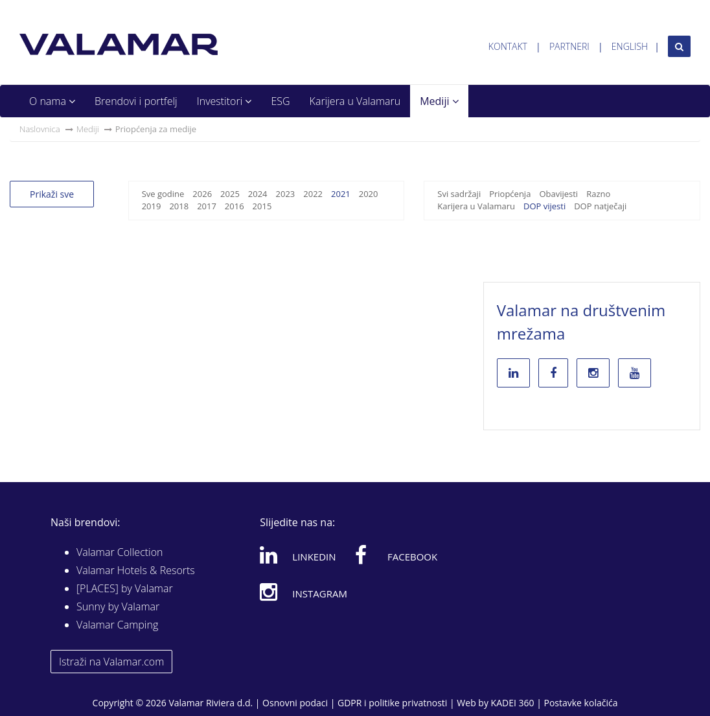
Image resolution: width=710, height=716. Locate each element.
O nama (52, 101)
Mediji (439, 101)
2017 (206, 206)
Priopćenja (510, 194)
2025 (230, 194)
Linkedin (298, 554)
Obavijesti (558, 194)
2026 (202, 194)
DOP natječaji (600, 206)
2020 (368, 194)
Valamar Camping (117, 625)
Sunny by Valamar (117, 606)
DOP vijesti (544, 206)
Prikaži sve (52, 194)
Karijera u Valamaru (355, 101)
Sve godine (163, 194)
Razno (598, 194)
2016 (234, 206)
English (630, 46)
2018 (179, 206)
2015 (262, 206)
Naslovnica (39, 129)
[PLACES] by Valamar (124, 588)
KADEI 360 (512, 703)
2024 (258, 194)
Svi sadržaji (459, 194)
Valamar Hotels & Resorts (135, 570)
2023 (285, 194)
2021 (340, 194)
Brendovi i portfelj (136, 101)
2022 (313, 194)
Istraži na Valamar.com (111, 661)
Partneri (569, 46)
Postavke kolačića (580, 703)
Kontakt (507, 46)
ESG (280, 101)
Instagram (303, 591)
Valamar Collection (119, 552)
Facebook (396, 554)
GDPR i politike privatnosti (392, 703)
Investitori (224, 101)
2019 (151, 206)
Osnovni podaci (295, 703)
